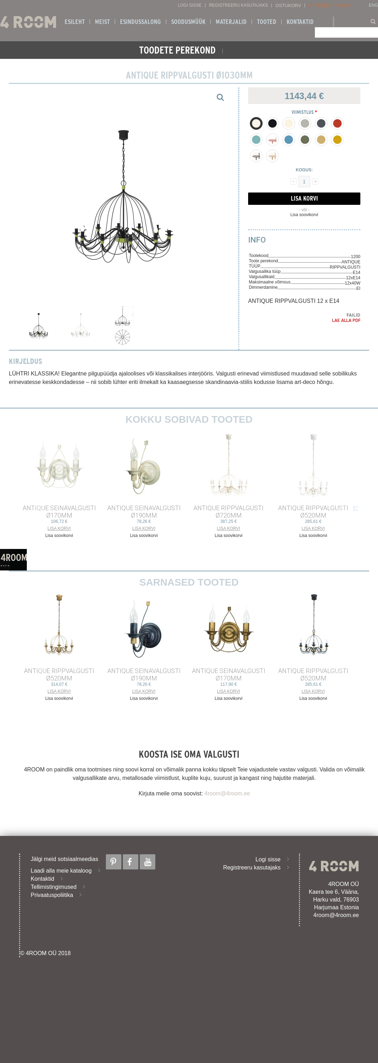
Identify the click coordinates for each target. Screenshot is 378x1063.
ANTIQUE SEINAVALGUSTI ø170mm (59, 511)
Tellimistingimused (54, 887)
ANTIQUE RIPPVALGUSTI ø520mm (313, 511)
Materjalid (231, 21)
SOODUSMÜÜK (188, 21)
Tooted (266, 21)
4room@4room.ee (227, 793)
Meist (102, 21)
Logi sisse (190, 5)
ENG (373, 5)
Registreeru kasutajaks (238, 5)
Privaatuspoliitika (52, 895)
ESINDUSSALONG (140, 21)
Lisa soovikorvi (304, 214)
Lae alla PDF (346, 320)
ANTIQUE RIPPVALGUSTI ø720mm (228, 511)
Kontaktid (300, 21)
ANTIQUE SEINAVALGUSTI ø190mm (144, 511)
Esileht (75, 21)
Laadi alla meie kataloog (61, 871)
